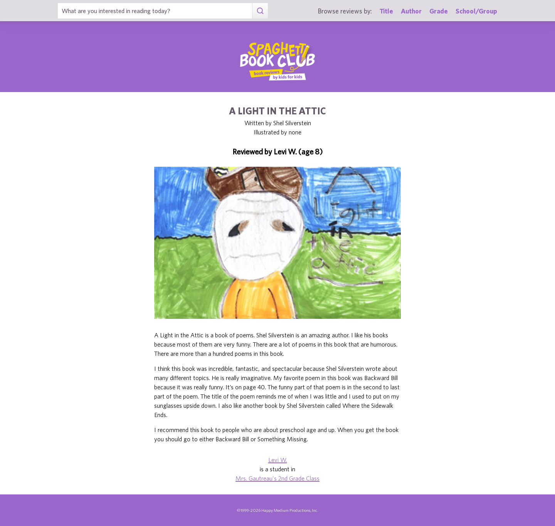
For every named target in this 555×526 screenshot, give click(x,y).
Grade (438, 11)
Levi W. (277, 459)
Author (411, 11)
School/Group (476, 11)
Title (386, 11)
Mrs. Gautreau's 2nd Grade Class (277, 478)
